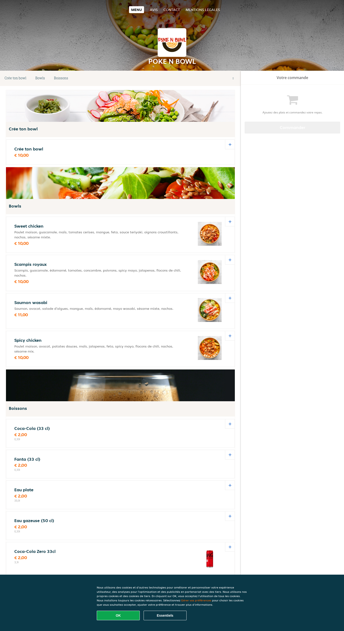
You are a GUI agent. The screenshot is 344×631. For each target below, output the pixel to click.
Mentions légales (203, 9)
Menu (136, 9)
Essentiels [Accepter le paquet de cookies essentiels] (165, 615)
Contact (171, 9)
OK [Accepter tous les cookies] (118, 615)
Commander (292, 127)
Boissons (61, 78)
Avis (154, 9)
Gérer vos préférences (196, 600)
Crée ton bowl (15, 78)
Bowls (40, 78)
